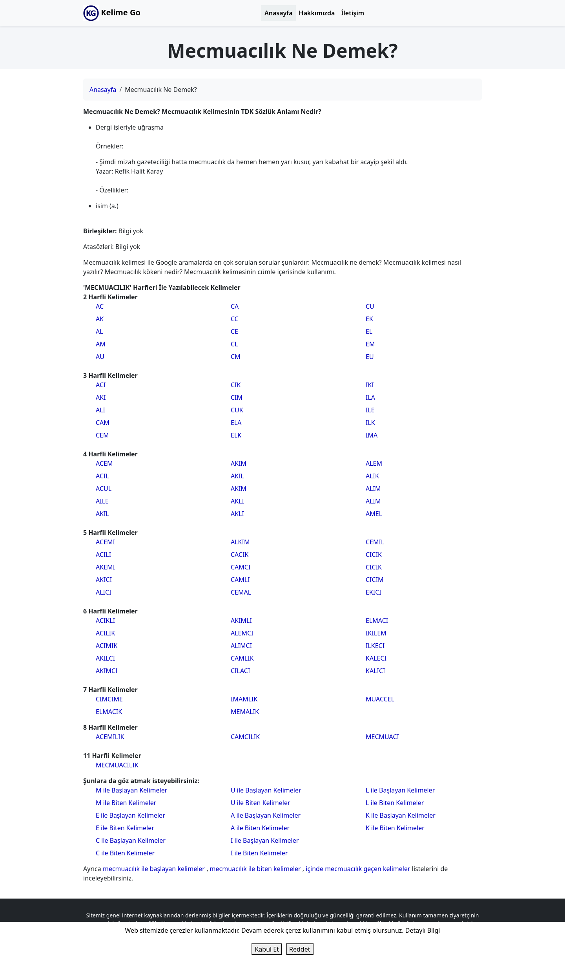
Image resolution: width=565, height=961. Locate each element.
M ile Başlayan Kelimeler (131, 790)
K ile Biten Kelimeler (395, 828)
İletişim (352, 13)
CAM (102, 422)
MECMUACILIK (117, 765)
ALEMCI (242, 633)
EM (370, 344)
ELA (236, 422)
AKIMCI (107, 670)
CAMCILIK (245, 736)
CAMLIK (242, 658)
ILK (370, 422)
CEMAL (241, 592)
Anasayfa (278, 13)
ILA (370, 397)
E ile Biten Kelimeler (125, 828)
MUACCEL (380, 699)
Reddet (299, 949)
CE (234, 331)
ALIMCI (241, 645)
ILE (370, 410)
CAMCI (240, 567)
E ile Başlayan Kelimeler (130, 815)
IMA (371, 435)
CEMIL (375, 542)
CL (234, 344)
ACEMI (105, 542)
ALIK (372, 476)
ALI (100, 410)
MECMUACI (382, 736)
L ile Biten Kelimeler (395, 802)
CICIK (374, 554)
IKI (370, 385)
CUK (237, 410)
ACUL (103, 488)
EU (370, 356)
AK (100, 319)
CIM (236, 397)
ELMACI (377, 620)
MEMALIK (245, 711)
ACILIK (105, 633)
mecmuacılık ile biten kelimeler (256, 868)
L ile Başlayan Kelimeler (400, 790)
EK (369, 319)
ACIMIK (106, 645)
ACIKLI (105, 620)
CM (236, 356)
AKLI (237, 501)
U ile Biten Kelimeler (260, 802)
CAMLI (240, 579)
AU (100, 356)
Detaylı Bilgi (422, 930)
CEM (102, 435)
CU (370, 306)
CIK (236, 385)
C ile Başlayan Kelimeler (131, 840)
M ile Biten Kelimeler (126, 802)
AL (99, 331)
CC (235, 319)
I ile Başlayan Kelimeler (265, 840)
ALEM (374, 463)
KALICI (375, 670)
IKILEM (376, 633)
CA (235, 306)
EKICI (373, 592)
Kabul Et (267, 949)
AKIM (238, 463)
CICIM (375, 579)
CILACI (240, 670)
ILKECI (375, 645)
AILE (102, 501)
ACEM (104, 463)
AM (101, 344)
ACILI (103, 554)
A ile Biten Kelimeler (260, 828)
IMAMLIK (244, 699)
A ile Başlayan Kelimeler (266, 815)
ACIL (102, 476)
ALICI (103, 592)
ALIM (373, 488)
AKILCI (105, 658)
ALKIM (240, 542)
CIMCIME (109, 699)
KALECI (376, 658)
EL (369, 331)
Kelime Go (111, 13)
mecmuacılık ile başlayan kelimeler (154, 868)
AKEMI (105, 567)
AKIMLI (241, 620)
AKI (101, 397)
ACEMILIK (110, 736)
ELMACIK (109, 711)
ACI (101, 385)
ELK (236, 435)
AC (100, 306)
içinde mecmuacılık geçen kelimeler (359, 868)
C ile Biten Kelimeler (125, 853)
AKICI (104, 579)
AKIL (102, 513)
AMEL (374, 513)
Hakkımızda (317, 13)
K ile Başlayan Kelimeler (401, 815)
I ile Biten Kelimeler (259, 853)
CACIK (239, 554)
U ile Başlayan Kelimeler (266, 790)
